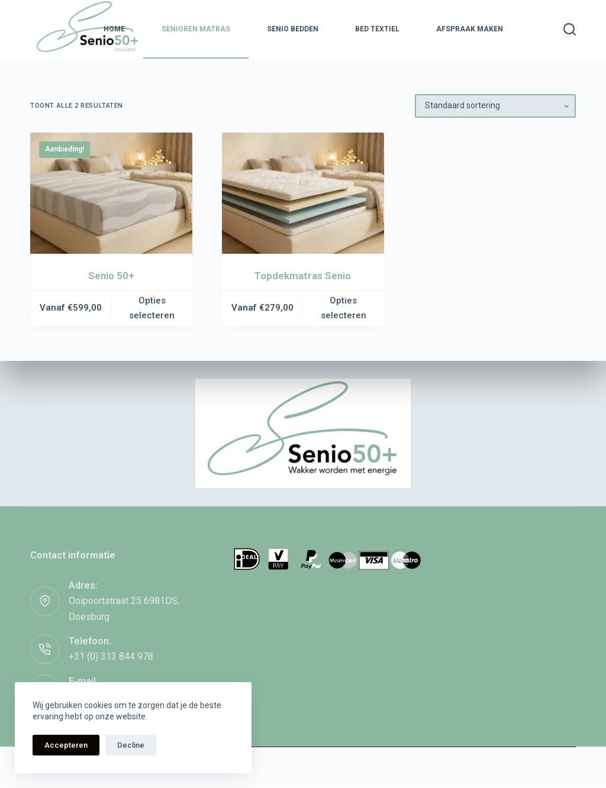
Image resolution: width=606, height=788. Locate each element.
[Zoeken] (569, 29)
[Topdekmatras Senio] (303, 193)
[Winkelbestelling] (495, 106)
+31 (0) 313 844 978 (111, 656)
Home (114, 29)
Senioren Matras (196, 29)
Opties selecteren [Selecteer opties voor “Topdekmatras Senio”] (343, 308)
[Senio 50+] (111, 193)
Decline (130, 745)
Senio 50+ (111, 276)
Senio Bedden (292, 29)
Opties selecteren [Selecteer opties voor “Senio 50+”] (152, 308)
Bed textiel (377, 29)
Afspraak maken (469, 29)
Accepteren (66, 745)
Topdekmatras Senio (302, 276)
